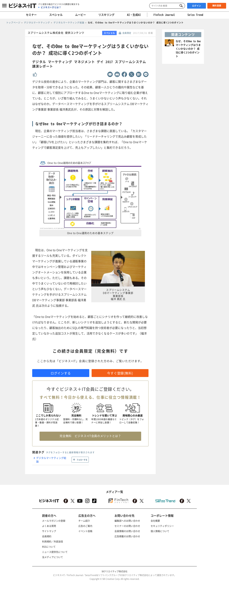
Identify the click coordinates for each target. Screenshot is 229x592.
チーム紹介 (84, 520)
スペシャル (56, 15)
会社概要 (155, 520)
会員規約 (46, 536)
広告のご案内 (85, 525)
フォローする (82, 459)
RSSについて (49, 546)
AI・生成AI (134, 15)
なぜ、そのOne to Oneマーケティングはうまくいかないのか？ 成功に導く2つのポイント (188, 48)
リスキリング (106, 15)
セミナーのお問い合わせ (127, 525)
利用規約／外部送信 (52, 541)
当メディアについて (52, 557)
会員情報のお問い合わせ (127, 531)
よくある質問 (49, 525)
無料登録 (216, 5)
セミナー (31, 15)
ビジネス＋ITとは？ (51, 7)
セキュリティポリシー (162, 525)
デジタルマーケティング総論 (51, 459)
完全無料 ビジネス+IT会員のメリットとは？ (90, 436)
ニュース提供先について (55, 551)
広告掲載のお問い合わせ (127, 536)
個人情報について (160, 531)
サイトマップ (49, 531)
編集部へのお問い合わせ (127, 520)
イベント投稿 (85, 531)
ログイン (196, 5)
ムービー (80, 15)
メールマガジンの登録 (53, 520)
